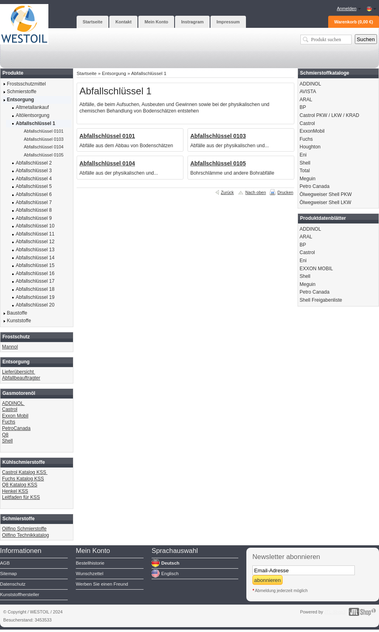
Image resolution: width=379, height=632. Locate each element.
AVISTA (308, 91)
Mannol (10, 347)
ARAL (306, 99)
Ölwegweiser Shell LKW (325, 202)
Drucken (285, 192)
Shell (7, 441)
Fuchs (8, 422)
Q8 (5, 435)
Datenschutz (12, 584)
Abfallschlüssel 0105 (218, 163)
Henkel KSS (15, 491)
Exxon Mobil (15, 416)
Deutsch (170, 563)
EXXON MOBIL (316, 268)
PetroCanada (16, 428)
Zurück (227, 192)
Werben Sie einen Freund (102, 584)
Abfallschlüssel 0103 (218, 136)
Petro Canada (314, 186)
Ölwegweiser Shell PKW (326, 194)
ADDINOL (13, 403)
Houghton (310, 147)
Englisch (170, 573)
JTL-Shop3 (335, 611)
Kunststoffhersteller (19, 594)
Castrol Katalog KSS (25, 472)
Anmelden (346, 8)
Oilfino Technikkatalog (25, 535)
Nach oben (255, 192)
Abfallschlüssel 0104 (107, 163)
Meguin (307, 178)
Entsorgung (114, 73)
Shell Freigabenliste (321, 300)
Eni (303, 155)
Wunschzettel (89, 573)
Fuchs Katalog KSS (23, 479)
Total (305, 170)
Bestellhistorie (90, 563)
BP (303, 107)
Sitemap (8, 573)
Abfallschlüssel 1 (149, 73)
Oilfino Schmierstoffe (24, 529)
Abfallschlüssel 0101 (107, 136)
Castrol (9, 409)
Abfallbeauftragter (21, 378)
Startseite (87, 73)
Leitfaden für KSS (21, 497)
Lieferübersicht (18, 372)
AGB (5, 563)
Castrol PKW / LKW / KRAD (329, 115)
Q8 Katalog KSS (19, 485)
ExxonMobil (312, 131)
